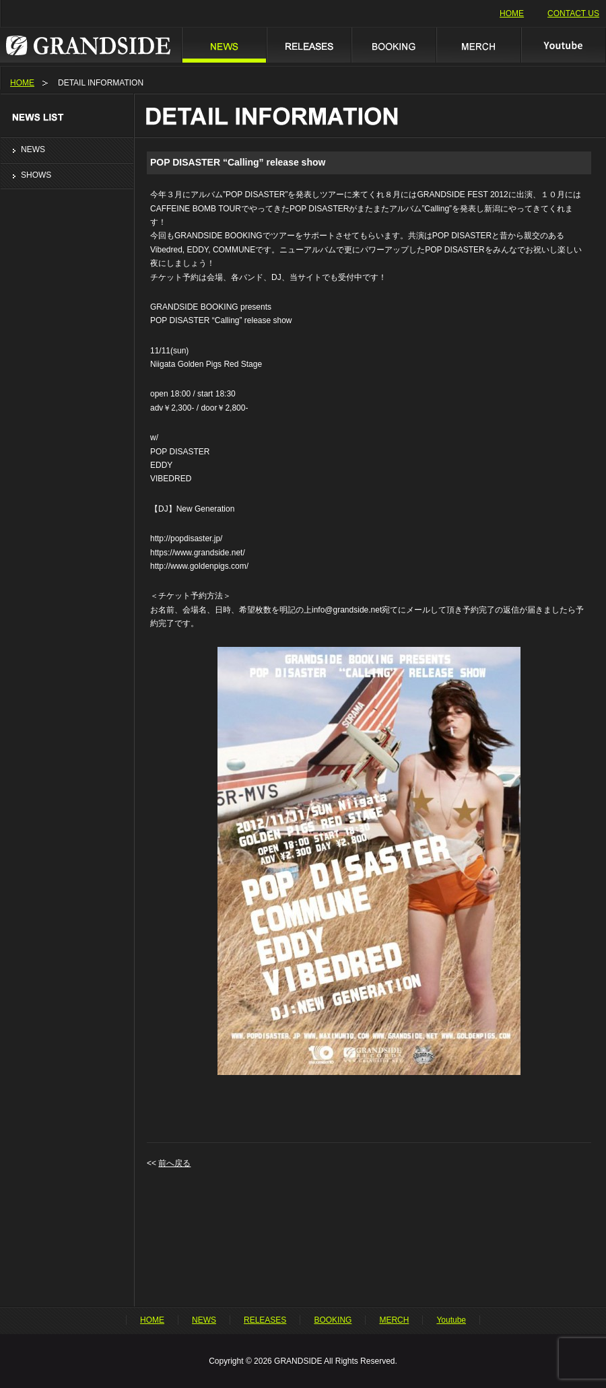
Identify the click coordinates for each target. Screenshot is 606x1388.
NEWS (223, 45)
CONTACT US (573, 13)
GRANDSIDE (90, 45)
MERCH (478, 45)
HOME (512, 13)
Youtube (563, 45)
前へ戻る (174, 1163)
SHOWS (36, 175)
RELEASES (308, 45)
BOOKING (393, 45)
